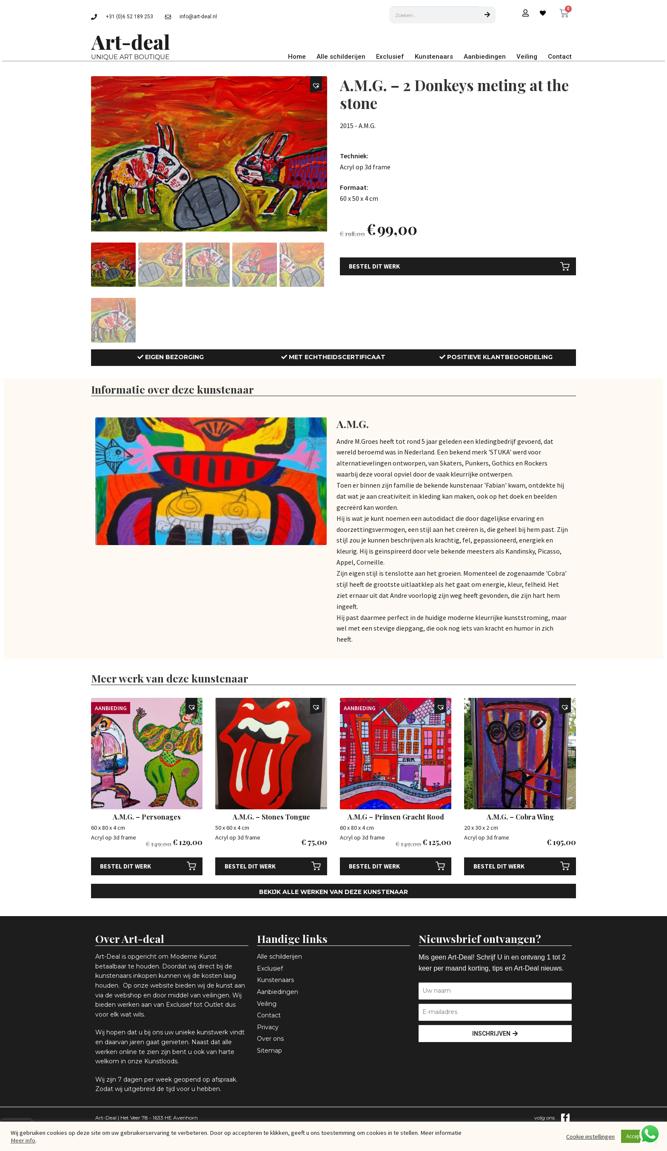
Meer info (23, 1140)
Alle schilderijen (340, 56)
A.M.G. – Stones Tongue (271, 816)
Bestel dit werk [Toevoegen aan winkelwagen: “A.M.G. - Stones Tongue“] (250, 866)
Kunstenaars (434, 56)
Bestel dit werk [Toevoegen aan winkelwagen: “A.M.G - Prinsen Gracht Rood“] (374, 866)
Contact (560, 56)
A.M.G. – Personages (147, 816)
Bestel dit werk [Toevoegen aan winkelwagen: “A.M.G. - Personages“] (125, 866)
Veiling (526, 56)
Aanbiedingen (485, 56)
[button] (317, 85)
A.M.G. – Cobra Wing (520, 816)
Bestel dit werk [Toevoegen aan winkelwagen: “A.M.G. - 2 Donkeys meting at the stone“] (374, 266)
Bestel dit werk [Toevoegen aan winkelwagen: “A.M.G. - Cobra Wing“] (498, 866)
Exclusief (390, 56)
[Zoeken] (487, 14)
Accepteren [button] (638, 1136)
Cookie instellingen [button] (590, 1136)
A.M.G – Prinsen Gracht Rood (396, 816)
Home (297, 56)
